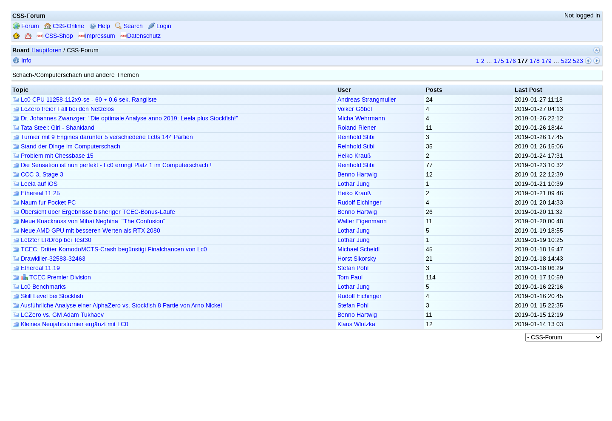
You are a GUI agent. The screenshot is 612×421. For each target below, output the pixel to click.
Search (129, 26)
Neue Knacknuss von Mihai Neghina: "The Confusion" (88, 221)
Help (99, 26)
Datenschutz (140, 36)
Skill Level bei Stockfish (47, 296)
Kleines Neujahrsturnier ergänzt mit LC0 (70, 324)
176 (511, 61)
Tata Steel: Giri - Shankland (53, 127)
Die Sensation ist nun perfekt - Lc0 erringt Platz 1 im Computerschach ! (112, 165)
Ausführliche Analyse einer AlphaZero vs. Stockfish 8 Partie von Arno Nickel (117, 305)
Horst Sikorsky (356, 258)
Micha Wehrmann (361, 118)
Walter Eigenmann (362, 221)
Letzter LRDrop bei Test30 (51, 240)
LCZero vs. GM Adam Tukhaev (58, 315)
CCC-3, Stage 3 (37, 174)
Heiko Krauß (354, 155)
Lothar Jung (353, 184)
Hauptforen (46, 50)
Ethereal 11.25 (36, 193)
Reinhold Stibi (355, 137)
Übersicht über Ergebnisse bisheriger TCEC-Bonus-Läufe (93, 212)
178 (535, 61)
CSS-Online (64, 26)
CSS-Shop (55, 36)
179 (546, 61)
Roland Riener (356, 127)
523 (578, 61)
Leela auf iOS (34, 184)
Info (22, 60)
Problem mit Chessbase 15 (53, 155)
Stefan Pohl (352, 268)
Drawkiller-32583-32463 (48, 258)
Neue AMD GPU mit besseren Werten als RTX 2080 (86, 230)
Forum (26, 26)
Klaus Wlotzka (356, 324)
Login (159, 26)
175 (499, 61)
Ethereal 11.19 (36, 268)
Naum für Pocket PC (44, 202)
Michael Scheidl (358, 249)
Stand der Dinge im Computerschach (66, 146)
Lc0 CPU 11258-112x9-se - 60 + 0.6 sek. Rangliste (84, 99)
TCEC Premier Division (51, 277)
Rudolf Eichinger (359, 202)
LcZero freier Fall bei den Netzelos (63, 109)
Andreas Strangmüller (366, 99)
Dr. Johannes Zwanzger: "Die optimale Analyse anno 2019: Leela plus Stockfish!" (125, 118)
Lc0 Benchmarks (39, 286)
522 (566, 61)
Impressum (96, 36)
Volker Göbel (354, 109)
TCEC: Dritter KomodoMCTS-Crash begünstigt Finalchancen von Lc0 (109, 249)
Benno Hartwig (357, 174)
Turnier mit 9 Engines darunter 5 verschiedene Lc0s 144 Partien (102, 137)
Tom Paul (350, 277)
